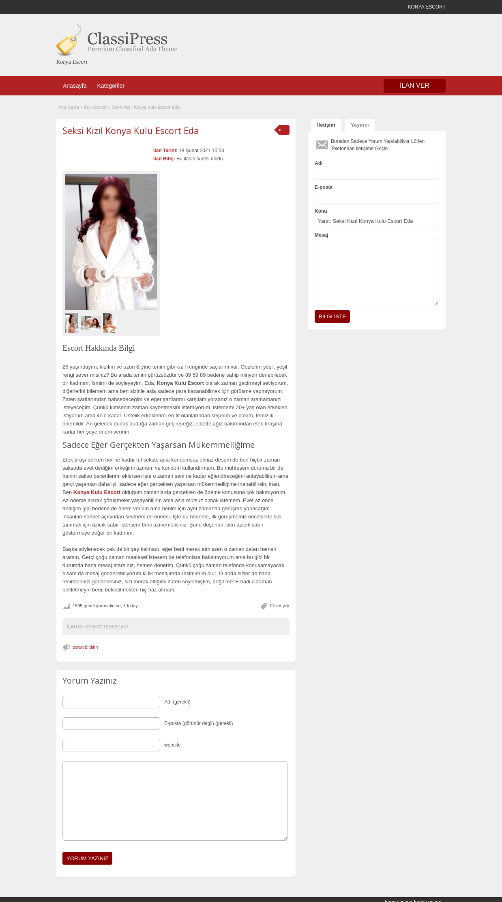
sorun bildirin (85, 647)
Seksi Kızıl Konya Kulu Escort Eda (130, 130)
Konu (321, 211)
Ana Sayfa (68, 107)
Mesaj (321, 235)
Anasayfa (74, 85)
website (172, 745)
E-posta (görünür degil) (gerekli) (198, 723)
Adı (318, 163)
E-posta (324, 187)
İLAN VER (414, 85)
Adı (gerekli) (177, 702)
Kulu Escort (95, 107)
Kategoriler (110, 85)
